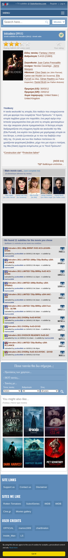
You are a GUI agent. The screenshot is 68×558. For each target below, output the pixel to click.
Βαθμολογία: (27, 387)
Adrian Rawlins (47, 79)
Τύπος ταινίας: (9, 387)
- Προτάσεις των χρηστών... (17, 372)
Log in (62, 4)
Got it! (34, 554)
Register (53, 4)
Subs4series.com (38, 4)
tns (16, 338)
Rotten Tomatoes (12, 503)
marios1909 (9, 256)
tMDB (58, 503)
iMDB (47, 503)
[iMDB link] (58, 161)
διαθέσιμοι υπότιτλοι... (51, 164)
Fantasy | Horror (47, 53)
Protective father (31, 152)
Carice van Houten (33, 75)
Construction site (12, 152)
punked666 (19, 254)
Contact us (25, 487)
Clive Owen (40, 72)
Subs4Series (33, 503)
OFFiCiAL (8, 528)
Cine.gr (7, 511)
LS (21, 535)
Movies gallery (23, 511)
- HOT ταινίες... (11, 377)
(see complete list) (32, 171)
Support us (9, 487)
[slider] (16, 43)
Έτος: (43, 387)
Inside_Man (9, 535)
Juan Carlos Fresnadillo (49, 62)
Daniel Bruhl (40, 82)
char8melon (42, 528)
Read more (13, 547)
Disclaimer (41, 487)
